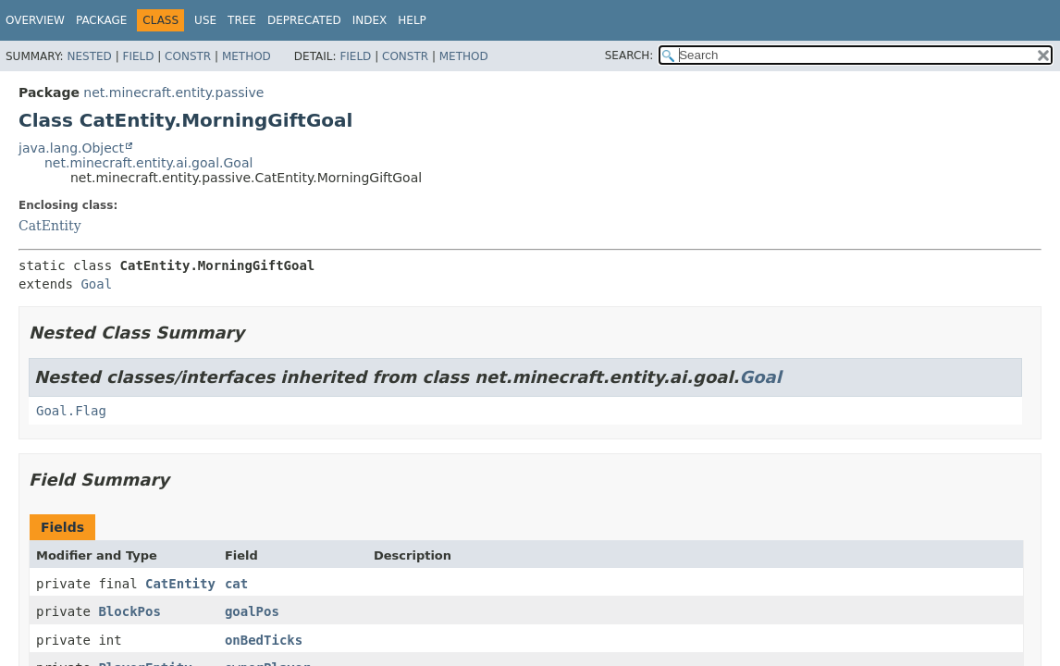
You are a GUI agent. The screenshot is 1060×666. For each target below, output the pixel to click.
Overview (35, 20)
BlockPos (129, 611)
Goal (96, 284)
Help (412, 20)
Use (205, 20)
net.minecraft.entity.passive (173, 92)
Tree (242, 20)
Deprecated (304, 20)
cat (236, 583)
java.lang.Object (71, 148)
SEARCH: (629, 55)
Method (246, 56)
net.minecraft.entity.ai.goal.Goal (148, 162)
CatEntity (49, 225)
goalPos (252, 611)
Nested (89, 56)
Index (370, 20)
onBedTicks (263, 640)
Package (101, 20)
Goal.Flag (71, 410)
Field (138, 56)
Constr (188, 56)
